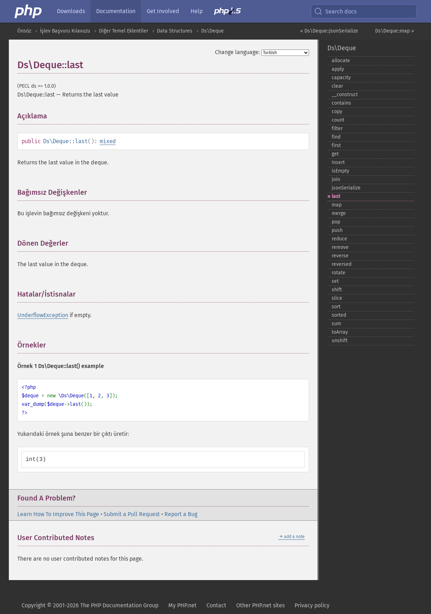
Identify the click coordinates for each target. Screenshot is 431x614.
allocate (341, 61)
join (336, 179)
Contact (216, 605)
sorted (339, 315)
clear (337, 86)
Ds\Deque (212, 31)
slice (337, 298)
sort (336, 307)
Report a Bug (180, 514)
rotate (338, 273)
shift (337, 290)
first (336, 145)
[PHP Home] (28, 11)
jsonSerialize (346, 188)
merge (339, 213)
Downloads (71, 11)
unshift (340, 341)
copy (337, 112)
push (337, 230)
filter (337, 128)
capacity (341, 78)
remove (340, 247)
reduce (339, 239)
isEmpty (340, 171)
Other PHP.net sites (260, 605)
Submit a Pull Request (132, 514)
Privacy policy (312, 605)
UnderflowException (42, 315)
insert (338, 162)
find (336, 137)
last (336, 196)
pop (336, 222)
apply (338, 69)
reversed (341, 264)
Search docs (335, 11)
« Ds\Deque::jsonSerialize (329, 31)
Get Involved (163, 11)
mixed (108, 141)
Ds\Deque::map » (394, 31)
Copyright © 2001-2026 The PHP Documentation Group (90, 605)
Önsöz (24, 31)
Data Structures (174, 31)
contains (341, 103)
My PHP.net (182, 605)
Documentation (115, 11)
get (335, 154)
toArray (340, 332)
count (338, 120)
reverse (340, 256)
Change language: (237, 52)
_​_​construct (345, 95)
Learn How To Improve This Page (58, 514)
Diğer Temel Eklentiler (123, 31)
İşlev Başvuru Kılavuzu (65, 31)
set (335, 281)
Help (197, 11)
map (337, 205)
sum (336, 324)
